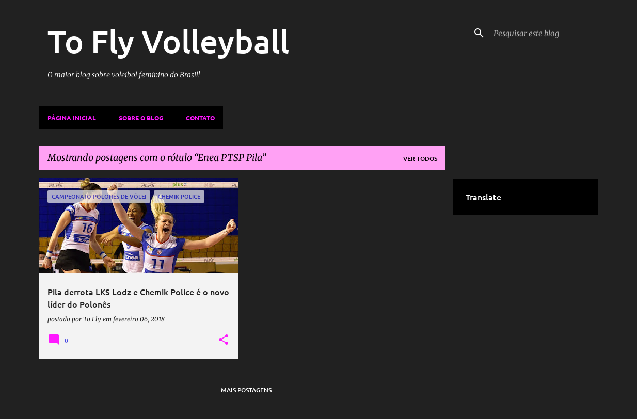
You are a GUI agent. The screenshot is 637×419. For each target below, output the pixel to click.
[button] (223, 340)
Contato (200, 118)
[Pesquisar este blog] (543, 33)
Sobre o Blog (141, 118)
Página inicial (71, 118)
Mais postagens (246, 389)
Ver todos (420, 158)
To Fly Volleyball (168, 40)
